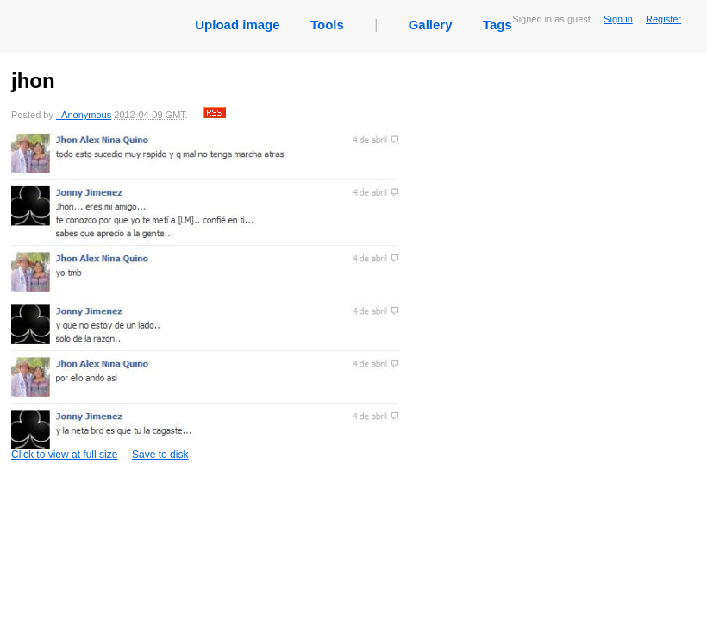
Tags (497, 24)
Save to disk (160, 454)
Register (663, 19)
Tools (327, 24)
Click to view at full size (205, 297)
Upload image (237, 24)
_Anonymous (83, 115)
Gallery (431, 24)
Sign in (618, 19)
